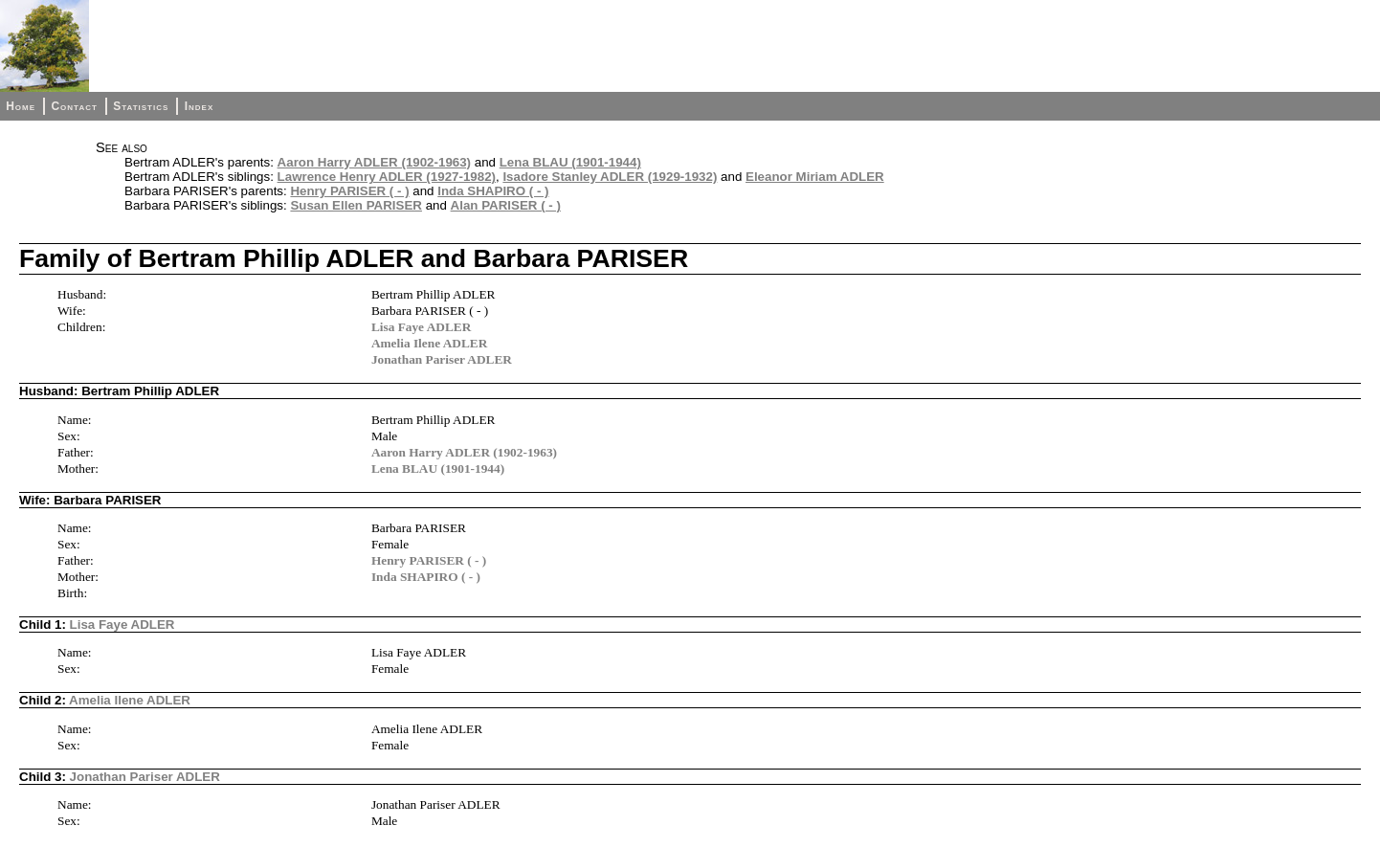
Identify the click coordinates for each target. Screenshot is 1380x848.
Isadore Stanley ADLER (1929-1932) (609, 176)
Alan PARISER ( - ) (506, 205)
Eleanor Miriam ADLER (815, 176)
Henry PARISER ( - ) (349, 191)
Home (20, 106)
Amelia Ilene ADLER (429, 343)
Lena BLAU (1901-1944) (570, 162)
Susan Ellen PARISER (356, 205)
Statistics (140, 106)
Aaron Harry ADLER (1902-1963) (374, 162)
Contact (74, 106)
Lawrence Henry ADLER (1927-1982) (387, 176)
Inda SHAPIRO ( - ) (492, 191)
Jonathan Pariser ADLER (441, 359)
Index (199, 106)
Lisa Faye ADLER (421, 327)
